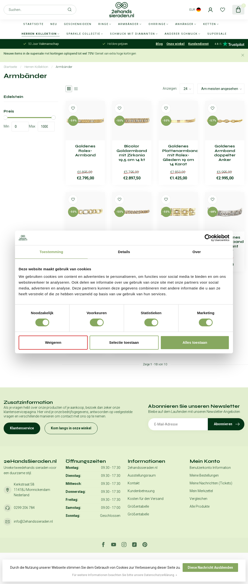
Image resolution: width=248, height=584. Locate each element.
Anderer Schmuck (181, 33)
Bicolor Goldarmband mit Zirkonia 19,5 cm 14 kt (131, 153)
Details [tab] (124, 252)
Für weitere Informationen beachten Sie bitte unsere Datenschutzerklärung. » (124, 575)
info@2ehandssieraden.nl (33, 521)
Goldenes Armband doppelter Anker (225, 153)
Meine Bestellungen (204, 475)
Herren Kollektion (39, 33)
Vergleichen (198, 499)
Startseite (33, 24)
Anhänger (184, 24)
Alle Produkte (199, 506)
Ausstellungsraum (142, 475)
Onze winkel (175, 44)
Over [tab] (197, 252)
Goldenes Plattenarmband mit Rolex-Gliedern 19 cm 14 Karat (178, 155)
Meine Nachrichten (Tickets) (211, 483)
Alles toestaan (195, 342)
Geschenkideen (78, 24)
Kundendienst (198, 44)
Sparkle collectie (83, 33)
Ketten (209, 24)
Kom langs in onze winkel (71, 428)
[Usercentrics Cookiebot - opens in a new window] (208, 237)
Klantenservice (22, 428)
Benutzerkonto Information (210, 468)
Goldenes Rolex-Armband (85, 150)
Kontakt (134, 483)
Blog (159, 44)
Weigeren (53, 342)
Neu (53, 24)
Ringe (103, 24)
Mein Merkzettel (201, 491)
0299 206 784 (24, 508)
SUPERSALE (217, 33)
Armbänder (128, 24)
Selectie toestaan (124, 342)
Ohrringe (157, 24)
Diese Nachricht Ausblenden (210, 567)
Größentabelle (138, 506)
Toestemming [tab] (51, 252)
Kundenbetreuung (141, 491)
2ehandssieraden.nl (142, 468)
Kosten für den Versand (145, 499)
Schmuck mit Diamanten (132, 33)
